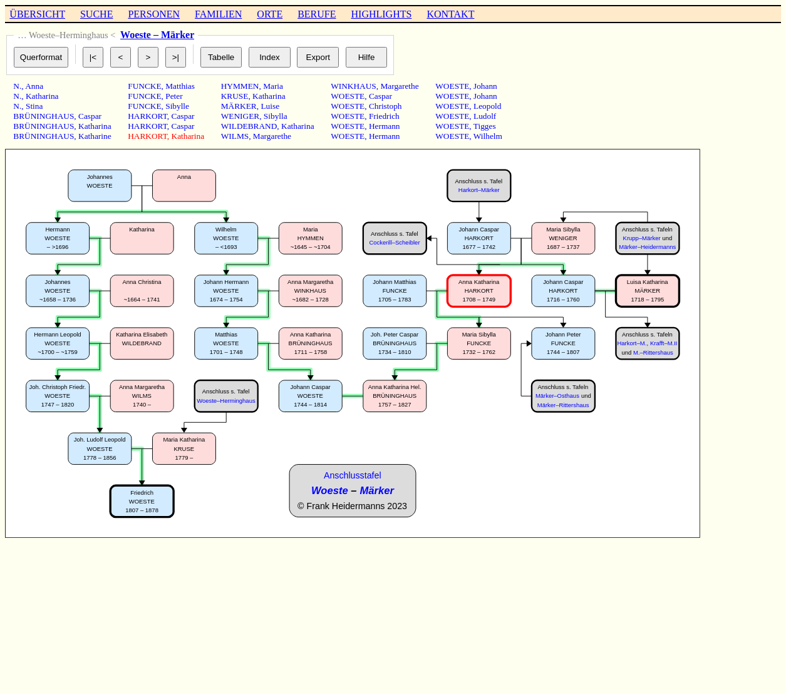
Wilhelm (487, 136)
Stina (34, 106)
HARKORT (147, 116)
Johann (485, 86)
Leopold (487, 106)
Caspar (89, 116)
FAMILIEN (218, 14)
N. (17, 86)
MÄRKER (239, 106)
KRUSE (235, 96)
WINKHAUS (353, 86)
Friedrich (384, 116)
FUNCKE (144, 86)
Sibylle (177, 106)
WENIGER (240, 116)
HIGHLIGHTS (381, 14)
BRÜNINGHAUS (43, 116)
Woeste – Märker (157, 34)
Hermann (384, 126)
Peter (173, 96)
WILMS (235, 136)
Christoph (385, 106)
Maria (273, 86)
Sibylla (275, 116)
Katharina (42, 96)
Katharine (94, 136)
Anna (34, 86)
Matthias (180, 86)
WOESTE (348, 96)
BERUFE (316, 14)
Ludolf (484, 116)
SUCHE (96, 14)
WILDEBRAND (249, 126)
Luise (270, 106)
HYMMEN (240, 86)
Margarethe (272, 136)
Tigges (484, 126)
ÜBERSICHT (37, 14)
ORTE (269, 14)
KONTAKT (450, 14)
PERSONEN (154, 14)
